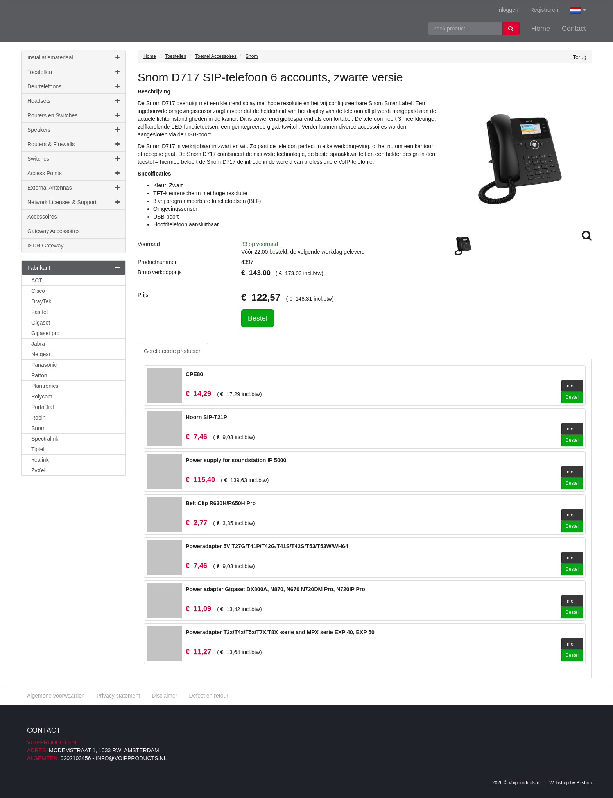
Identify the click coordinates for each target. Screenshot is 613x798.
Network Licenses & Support (73, 202)
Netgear (41, 354)
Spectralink (44, 439)
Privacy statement (118, 695)
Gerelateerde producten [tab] (173, 351)
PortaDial (42, 407)
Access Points (73, 173)
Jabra (38, 344)
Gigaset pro (45, 333)
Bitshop (584, 782)
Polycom (41, 396)
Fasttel (39, 312)
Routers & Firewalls (73, 144)
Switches (73, 159)
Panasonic (44, 365)
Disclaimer (164, 695)
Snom (38, 428)
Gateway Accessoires (53, 231)
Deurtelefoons (73, 86)
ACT (36, 280)
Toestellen (73, 72)
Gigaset (40, 322)
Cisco (38, 291)
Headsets (73, 101)
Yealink (40, 460)
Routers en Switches (73, 115)
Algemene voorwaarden (56, 695)
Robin (38, 417)
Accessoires (42, 216)
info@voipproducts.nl (131, 758)
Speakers (73, 130)
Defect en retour (208, 695)
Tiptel (38, 449)
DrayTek (41, 301)
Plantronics (44, 386)
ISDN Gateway (45, 245)
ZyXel (38, 470)
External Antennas (73, 188)
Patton (39, 375)
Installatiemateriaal (73, 57)
